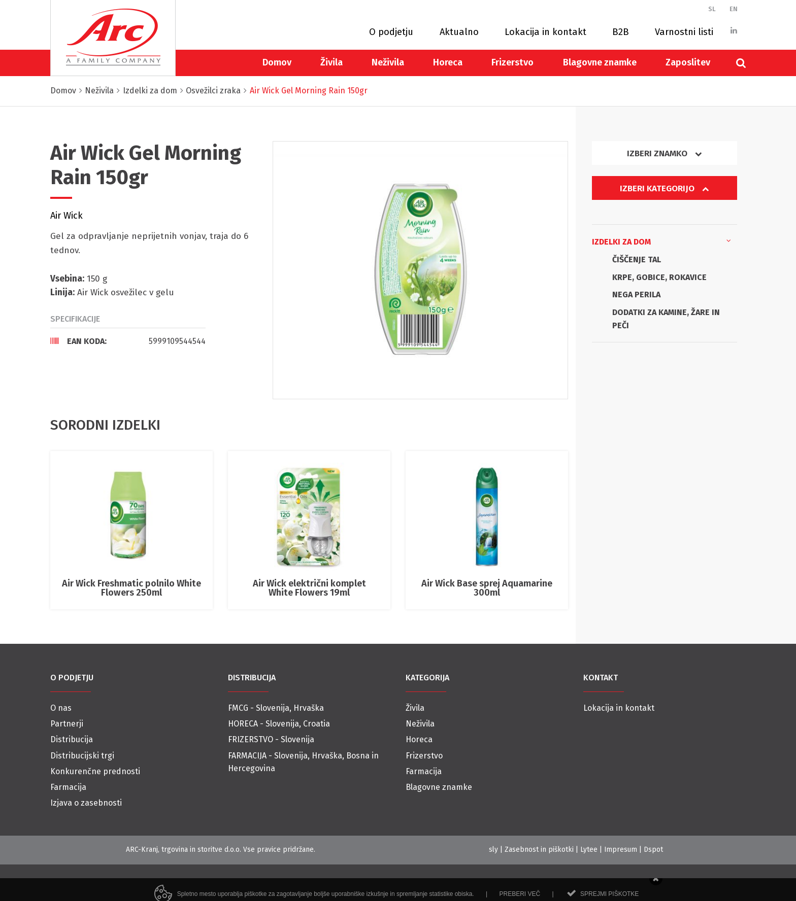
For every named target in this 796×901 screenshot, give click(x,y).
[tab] (128, 341)
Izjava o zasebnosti (86, 803)
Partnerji (66, 724)
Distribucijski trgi (82, 755)
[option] (420, 270)
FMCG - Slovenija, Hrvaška (276, 708)
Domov (276, 62)
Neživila (388, 62)
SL (712, 9)
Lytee (589, 849)
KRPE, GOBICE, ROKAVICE (659, 277)
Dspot (653, 849)
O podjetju (391, 32)
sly (493, 849)
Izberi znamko (664, 153)
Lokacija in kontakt (545, 32)
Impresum (620, 849)
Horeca (447, 62)
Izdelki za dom (661, 241)
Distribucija (71, 739)
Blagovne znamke (600, 62)
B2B (620, 32)
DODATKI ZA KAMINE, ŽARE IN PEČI (666, 318)
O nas (61, 708)
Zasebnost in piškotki (539, 849)
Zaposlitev (688, 62)
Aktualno (459, 32)
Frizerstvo (512, 62)
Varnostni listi (684, 32)
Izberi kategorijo (664, 188)
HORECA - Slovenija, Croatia (279, 724)
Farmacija (68, 787)
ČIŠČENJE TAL (636, 259)
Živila (331, 62)
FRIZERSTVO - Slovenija (271, 739)
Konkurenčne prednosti (95, 771)
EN (733, 9)
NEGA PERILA (636, 294)
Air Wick (66, 215)
